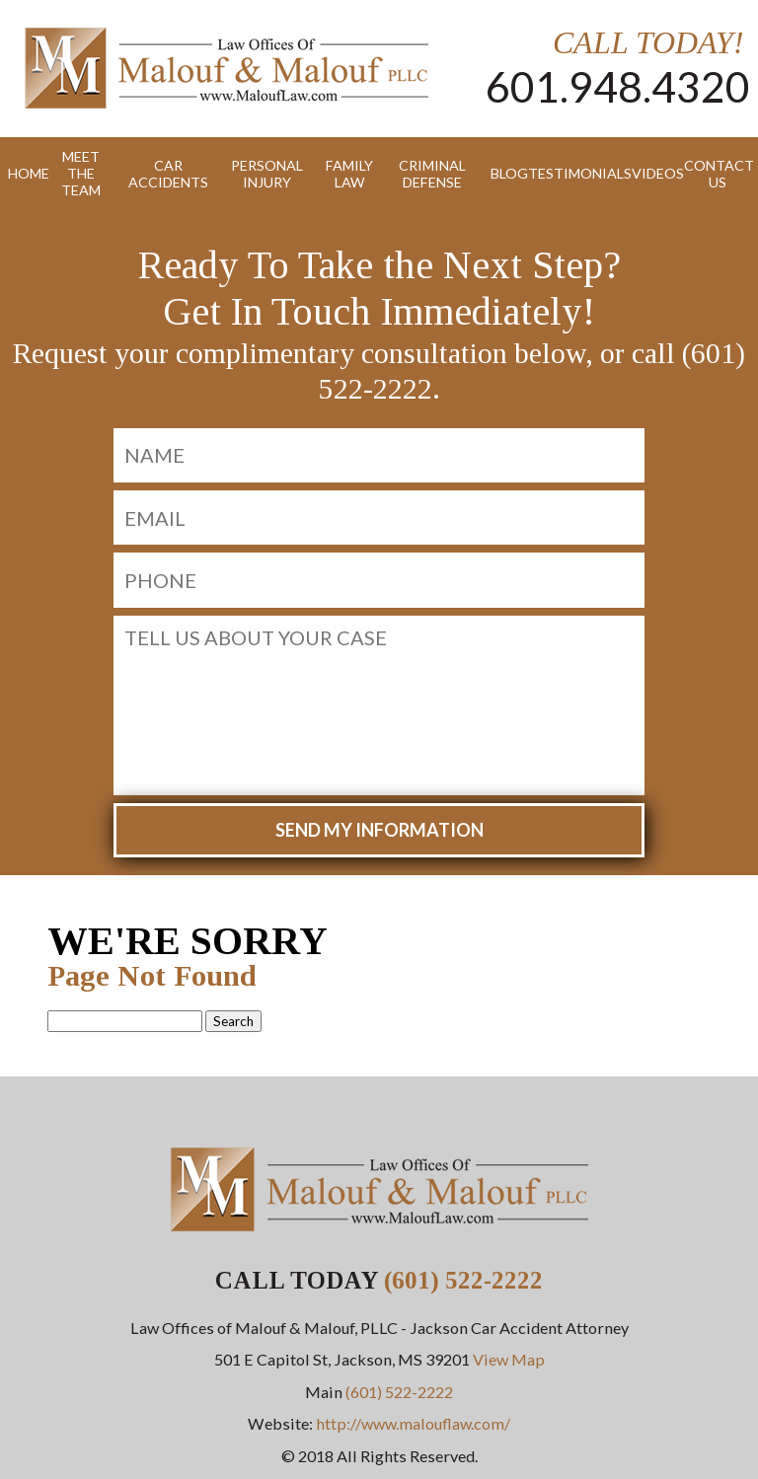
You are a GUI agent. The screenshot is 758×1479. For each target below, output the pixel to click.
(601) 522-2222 (463, 1280)
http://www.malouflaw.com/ (413, 1423)
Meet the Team (81, 173)
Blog (502, 173)
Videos (650, 173)
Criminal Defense (432, 173)
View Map (509, 1359)
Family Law (349, 173)
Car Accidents (168, 173)
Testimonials (572, 173)
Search (233, 1021)
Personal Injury (267, 173)
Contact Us (717, 173)
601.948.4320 (618, 86)
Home (21, 173)
